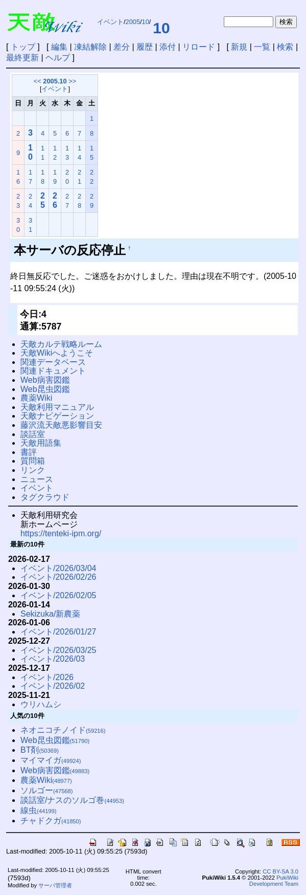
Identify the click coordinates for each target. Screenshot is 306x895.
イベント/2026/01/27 (58, 631)
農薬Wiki (36, 398)
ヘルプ (57, 57)
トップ (23, 46)
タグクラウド (44, 497)
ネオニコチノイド (63, 730)
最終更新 (22, 57)
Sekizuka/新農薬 (50, 613)
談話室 (32, 434)
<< (37, 81)
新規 (239, 46)
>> (72, 81)
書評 (28, 452)
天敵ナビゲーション (57, 415)
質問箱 (32, 460)
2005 (133, 22)
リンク (32, 470)
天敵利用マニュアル (57, 407)
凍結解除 (90, 46)
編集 (59, 46)
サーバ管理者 (55, 885)
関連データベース (53, 362)
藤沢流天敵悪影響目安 (61, 425)
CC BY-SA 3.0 (280, 871)
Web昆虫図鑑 (45, 389)
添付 (167, 46)
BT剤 (39, 750)
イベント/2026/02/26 (58, 577)
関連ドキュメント (53, 370)
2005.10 (54, 81)
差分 (121, 46)
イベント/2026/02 (52, 686)
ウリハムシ (40, 704)
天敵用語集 (40, 443)
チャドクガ (50, 820)
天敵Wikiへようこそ (56, 352)
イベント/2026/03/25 (58, 650)
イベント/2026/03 (52, 658)
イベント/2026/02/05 (58, 595)
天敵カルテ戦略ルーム (61, 344)
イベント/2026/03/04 (58, 568)
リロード (198, 46)
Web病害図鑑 (45, 380)
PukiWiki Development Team (273, 881)
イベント (110, 22)
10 (145, 22)
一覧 (262, 46)
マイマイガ (50, 760)
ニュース (36, 479)
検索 (285, 46)
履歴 (144, 46)
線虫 (38, 810)
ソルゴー (46, 790)
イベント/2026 (47, 677)
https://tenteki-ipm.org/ (60, 533)
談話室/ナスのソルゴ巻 (72, 800)
